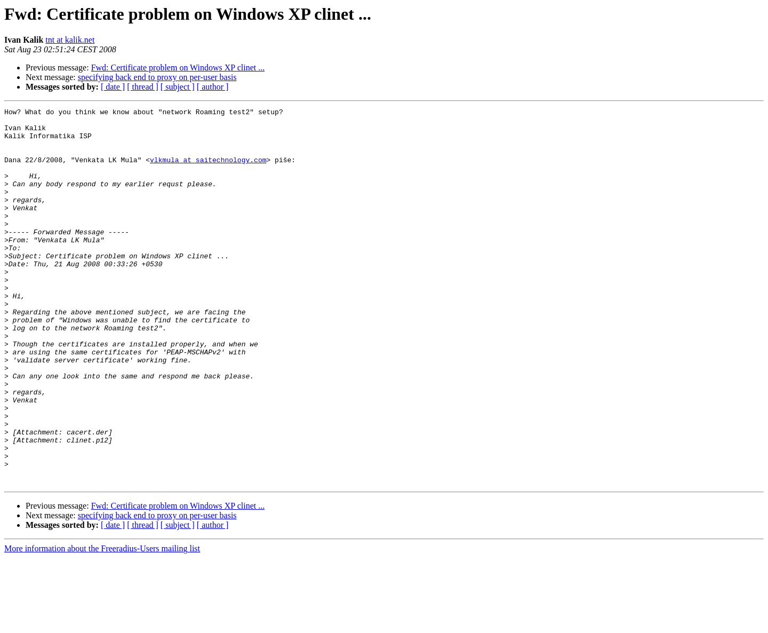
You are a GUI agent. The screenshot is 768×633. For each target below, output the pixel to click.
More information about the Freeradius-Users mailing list (102, 623)
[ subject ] (178, 86)
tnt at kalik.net (69, 39)
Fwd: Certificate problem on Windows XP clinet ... (178, 67)
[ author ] (213, 86)
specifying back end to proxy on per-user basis (157, 77)
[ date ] (113, 86)
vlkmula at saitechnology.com (208, 171)
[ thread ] (142, 86)
